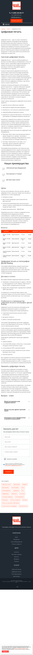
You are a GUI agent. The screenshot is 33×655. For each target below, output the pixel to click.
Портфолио (16, 539)
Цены (16, 537)
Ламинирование (6, 490)
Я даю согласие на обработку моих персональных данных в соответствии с (15, 464)
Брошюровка (5, 487)
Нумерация (16, 490)
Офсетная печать (6, 484)
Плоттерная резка (16, 574)
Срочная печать (23, 506)
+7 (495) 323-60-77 (17, 13)
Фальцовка (5, 500)
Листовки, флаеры (16, 554)
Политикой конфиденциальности (20, 648)
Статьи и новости (16, 544)
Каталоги (16, 552)
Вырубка (25, 484)
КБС (23, 490)
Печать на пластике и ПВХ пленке (10, 503)
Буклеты (16, 556)
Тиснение (22, 493)
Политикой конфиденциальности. (13, 465)
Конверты (16, 559)
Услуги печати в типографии (9, 506)
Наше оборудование (16, 541)
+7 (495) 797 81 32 (17, 15)
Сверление (14, 493)
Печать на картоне (15, 500)
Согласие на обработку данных (21, 581)
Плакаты (16, 561)
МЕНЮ (7, 24)
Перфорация (5, 493)
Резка (22, 487)
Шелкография (15, 487)
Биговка (25, 500)
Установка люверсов (7, 496)
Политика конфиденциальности (8, 581)
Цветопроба (17, 484)
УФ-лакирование (19, 496)
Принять (5, 651)
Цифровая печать (16, 571)
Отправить (8, 471)
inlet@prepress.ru (16, 17)
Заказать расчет (16, 21)
